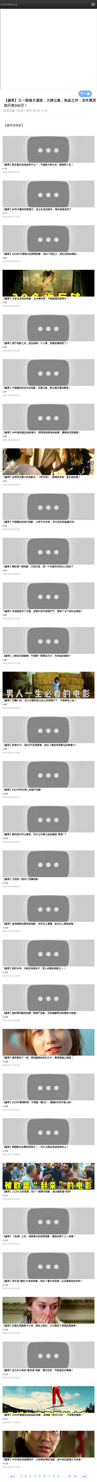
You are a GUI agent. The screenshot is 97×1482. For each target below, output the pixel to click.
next (84, 1476)
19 (75, 1476)
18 (69, 1476)
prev (12, 1476)
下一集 (85, 94)
